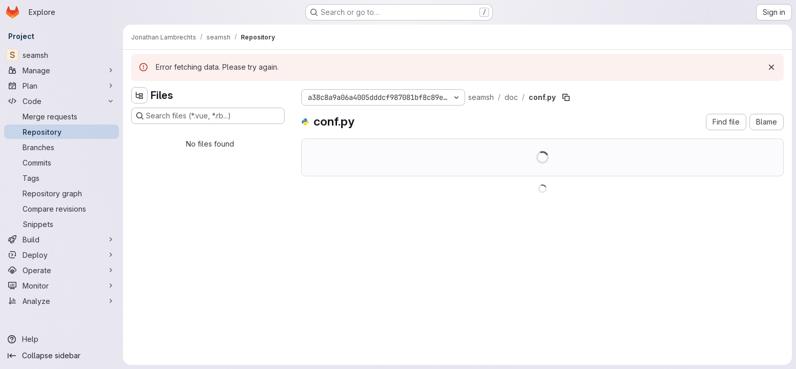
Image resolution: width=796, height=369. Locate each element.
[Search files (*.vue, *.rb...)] (208, 116)
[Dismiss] (771, 67)
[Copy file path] (566, 97)
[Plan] (61, 85)
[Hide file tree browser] (139, 95)
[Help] (61, 339)
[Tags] (61, 178)
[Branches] (61, 147)
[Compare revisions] (61, 208)
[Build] (61, 239)
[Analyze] (61, 301)
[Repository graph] (61, 193)
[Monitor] (61, 285)
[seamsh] (61, 55)
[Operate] (61, 270)
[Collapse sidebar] (61, 355)
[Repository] (61, 132)
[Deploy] (61, 255)
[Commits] (61, 162)
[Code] (61, 101)
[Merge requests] (61, 116)
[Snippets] (61, 224)
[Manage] (61, 70)
